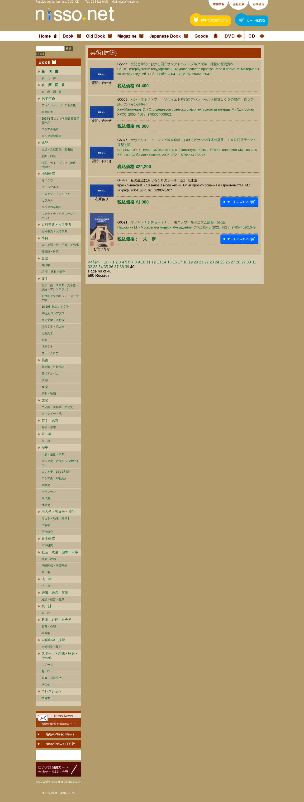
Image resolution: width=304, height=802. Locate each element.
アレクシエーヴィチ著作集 (59, 105)
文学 (45, 278)
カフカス (47, 200)
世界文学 (47, 346)
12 (154, 262)
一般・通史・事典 (53, 454)
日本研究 (48, 538)
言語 (45, 258)
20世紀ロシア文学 (53, 313)
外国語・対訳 (50, 251)
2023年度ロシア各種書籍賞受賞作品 (60, 120)
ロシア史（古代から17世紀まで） (60, 463)
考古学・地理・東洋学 (56, 518)
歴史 (45, 447)
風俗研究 (47, 532)
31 (254, 262)
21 (201, 262)
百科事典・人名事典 (56, 224)
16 (175, 262)
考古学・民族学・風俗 (58, 512)
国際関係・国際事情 (54, 565)
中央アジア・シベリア (56, 193)
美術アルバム (50, 373)
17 (180, 262)
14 (164, 262)
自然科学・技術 (53, 640)
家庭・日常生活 (52, 678)
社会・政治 (49, 559)
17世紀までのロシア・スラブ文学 (60, 298)
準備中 (46, 698)
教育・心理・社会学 (56, 620)
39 (127, 267)
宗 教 (47, 434)
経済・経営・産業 (55, 592)
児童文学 (47, 333)
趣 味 (46, 671)
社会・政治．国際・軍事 (60, 552)
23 (212, 262)
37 (116, 267)
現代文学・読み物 (53, 326)
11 (148, 262)
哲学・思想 (50, 420)
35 (106, 267)
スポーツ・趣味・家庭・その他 (60, 655)
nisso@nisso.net (129, 1)
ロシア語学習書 (52, 136)
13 (159, 262)
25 (222, 262)
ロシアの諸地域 (52, 207)
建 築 (45, 380)
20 (196, 262)
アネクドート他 (52, 413)
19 (191, 262)
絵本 (44, 340)
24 (217, 262)
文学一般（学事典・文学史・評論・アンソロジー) (60, 287)
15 (169, 262)
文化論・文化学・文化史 (57, 407)
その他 (46, 684)
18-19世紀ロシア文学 (55, 306)
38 (122, 267)
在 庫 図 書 (52, 91)
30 (249, 262)
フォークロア (50, 353)
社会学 (46, 633)
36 (111, 267)
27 (233, 262)
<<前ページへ (99, 262)
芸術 (45, 360)
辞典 (45, 238)
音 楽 (45, 387)
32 (90, 267)
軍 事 (46, 572)
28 (238, 262)
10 (143, 262)
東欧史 (46, 485)
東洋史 (46, 498)
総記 (45, 143)
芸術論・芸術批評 (53, 367)
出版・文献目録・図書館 (57, 149)
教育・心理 (49, 626)
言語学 (46, 265)
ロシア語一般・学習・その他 (60, 245)
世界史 (46, 505)
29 (243, 262)
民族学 (46, 525)
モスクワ (47, 180)
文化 (45, 400)
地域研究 (48, 173)
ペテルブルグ (50, 187)
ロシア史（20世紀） (54, 478)
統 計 (47, 606)
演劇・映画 (49, 393)
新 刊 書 (49, 78)
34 (101, 267)
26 (227, 262)
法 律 (47, 579)
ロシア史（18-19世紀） (57, 471)
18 (185, 262)
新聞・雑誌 (49, 156)
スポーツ (47, 664)
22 (206, 262)
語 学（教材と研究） (55, 271)
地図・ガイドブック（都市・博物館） (60, 165)
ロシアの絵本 (50, 129)
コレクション (52, 691)
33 (95, 267)
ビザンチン (49, 491)
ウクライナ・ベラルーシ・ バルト (59, 215)
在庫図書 (47, 112)
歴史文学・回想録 (53, 320)
